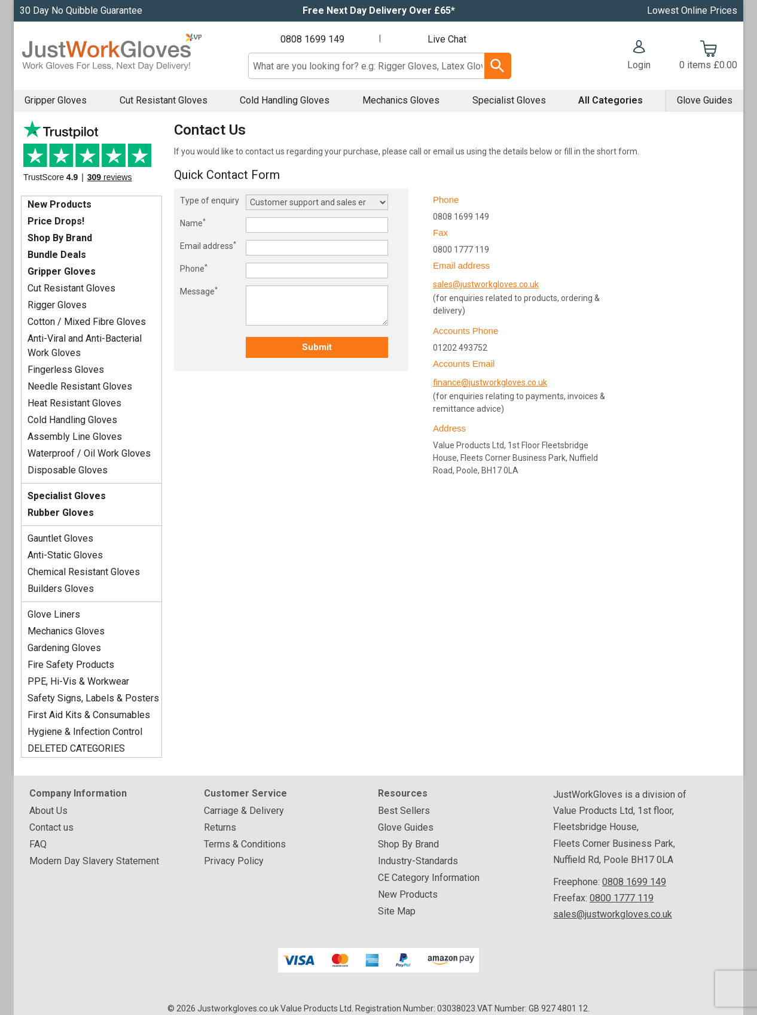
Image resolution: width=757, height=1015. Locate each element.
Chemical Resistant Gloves (84, 572)
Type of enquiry (209, 200)
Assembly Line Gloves (75, 436)
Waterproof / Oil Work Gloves (89, 453)
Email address (208, 245)
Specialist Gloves (509, 100)
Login (639, 65)
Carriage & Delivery (244, 810)
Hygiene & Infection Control (85, 731)
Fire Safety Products (71, 664)
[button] (639, 56)
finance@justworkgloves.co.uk (490, 382)
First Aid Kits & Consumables (89, 715)
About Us (48, 810)
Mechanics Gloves (400, 100)
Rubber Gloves (61, 512)
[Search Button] (497, 66)
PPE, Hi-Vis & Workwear (78, 681)
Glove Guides (704, 100)
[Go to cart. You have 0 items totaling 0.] (708, 56)
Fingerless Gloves (66, 369)
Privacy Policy (234, 861)
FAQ (38, 844)
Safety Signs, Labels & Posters (93, 698)
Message (199, 290)
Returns (220, 827)
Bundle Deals (57, 254)
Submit (317, 347)
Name (193, 222)
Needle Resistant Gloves (80, 386)
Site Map (397, 911)
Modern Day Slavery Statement (94, 861)
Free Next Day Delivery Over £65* (379, 10)
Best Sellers (404, 810)
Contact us (51, 827)
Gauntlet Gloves (60, 538)
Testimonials (91, 155)
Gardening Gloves (64, 648)
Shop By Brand (60, 238)
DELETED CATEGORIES (76, 748)
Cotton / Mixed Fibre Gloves (87, 321)
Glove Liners (54, 614)
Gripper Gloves (56, 100)
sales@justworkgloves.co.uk (486, 284)
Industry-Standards (418, 861)
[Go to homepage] (112, 56)
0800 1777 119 (622, 898)
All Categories (610, 100)
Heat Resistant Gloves (74, 403)
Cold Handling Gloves (284, 100)
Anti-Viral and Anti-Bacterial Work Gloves (85, 345)
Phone (193, 268)
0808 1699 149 (312, 39)
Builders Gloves (61, 588)
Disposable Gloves (68, 470)
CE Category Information (429, 877)
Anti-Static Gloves (65, 555)
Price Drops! (56, 221)
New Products (59, 204)
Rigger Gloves (57, 305)
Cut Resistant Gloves (163, 100)
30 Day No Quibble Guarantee (81, 10)
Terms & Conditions (245, 844)
